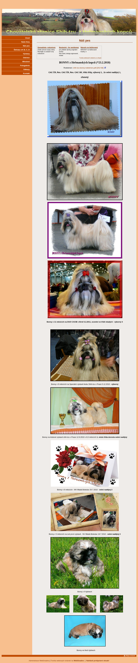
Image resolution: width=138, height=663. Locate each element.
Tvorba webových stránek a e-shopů (90, 58)
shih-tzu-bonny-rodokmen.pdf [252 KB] (88, 68)
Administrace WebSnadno (39, 661)
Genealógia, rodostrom (46, 47)
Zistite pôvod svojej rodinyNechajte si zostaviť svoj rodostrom (46, 51)
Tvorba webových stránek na (67, 661)
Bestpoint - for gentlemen (69, 47)
